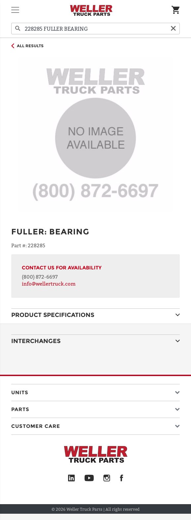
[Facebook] (121, 478)
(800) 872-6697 (40, 277)
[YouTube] (89, 478)
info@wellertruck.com (49, 284)
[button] (95, 391)
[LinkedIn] (71, 478)
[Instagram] (106, 478)
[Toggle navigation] (15, 10)
